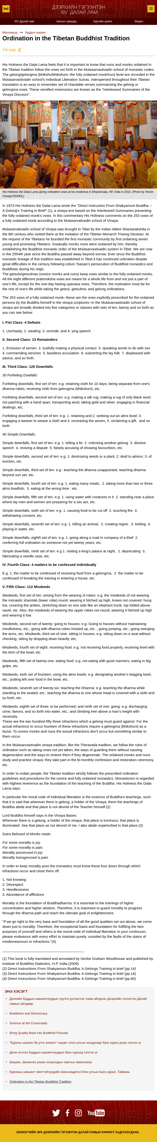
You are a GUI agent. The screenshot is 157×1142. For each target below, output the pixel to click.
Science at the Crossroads (28, 1023)
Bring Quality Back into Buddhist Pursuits (39, 1033)
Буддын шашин (35, 32)
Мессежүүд (9, 32)
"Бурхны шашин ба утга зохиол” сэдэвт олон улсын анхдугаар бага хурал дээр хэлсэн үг (75, 1042)
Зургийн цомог (102, 21)
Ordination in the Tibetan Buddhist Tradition (40, 1081)
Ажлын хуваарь (66, 21)
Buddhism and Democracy (28, 1013)
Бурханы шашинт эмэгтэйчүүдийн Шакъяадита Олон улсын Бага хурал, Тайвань (70, 1072)
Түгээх (9, 50)
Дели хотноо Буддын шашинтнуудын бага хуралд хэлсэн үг (54, 1052)
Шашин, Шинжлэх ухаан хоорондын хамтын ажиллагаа (51, 1062)
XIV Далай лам (24, 21)
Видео (139, 21)
